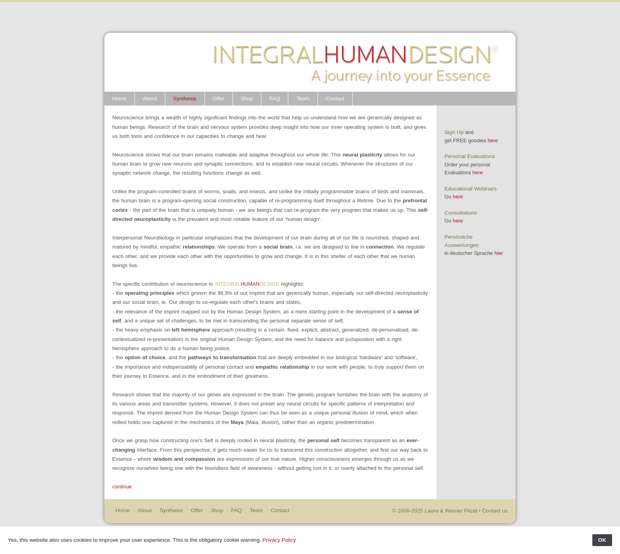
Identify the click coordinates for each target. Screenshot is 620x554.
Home (119, 99)
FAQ (274, 99)
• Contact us (493, 511)
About (150, 99)
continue (122, 487)
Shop (247, 99)
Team (303, 99)
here (493, 140)
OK (602, 540)
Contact (335, 99)
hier (498, 253)
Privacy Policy (279, 540)
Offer (219, 99)
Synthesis (185, 99)
